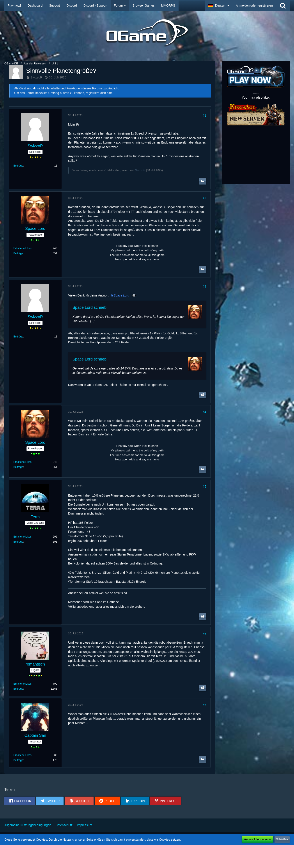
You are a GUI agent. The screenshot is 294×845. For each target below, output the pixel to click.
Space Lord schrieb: (90, 307)
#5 (204, 486)
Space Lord (121, 295)
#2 (204, 198)
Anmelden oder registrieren (254, 5)
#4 (204, 412)
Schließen (282, 839)
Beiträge (18, 165)
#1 (204, 115)
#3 (204, 286)
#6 (204, 634)
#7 (204, 705)
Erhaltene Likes (22, 248)
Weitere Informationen (257, 839)
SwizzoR (36, 77)
